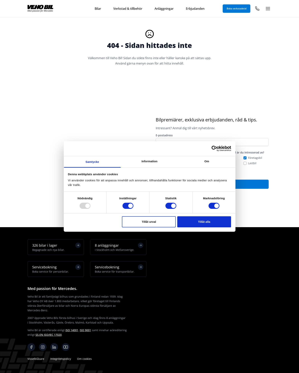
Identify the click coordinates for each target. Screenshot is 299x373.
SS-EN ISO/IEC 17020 (48, 335)
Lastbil (252, 163)
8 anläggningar (119, 247)
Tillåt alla (204, 221)
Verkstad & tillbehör (127, 8)
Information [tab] (150, 161)
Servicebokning (56, 269)
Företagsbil (255, 158)
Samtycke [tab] (92, 161)
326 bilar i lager (56, 247)
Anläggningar (164, 8)
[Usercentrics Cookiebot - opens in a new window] (214, 148)
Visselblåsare (35, 359)
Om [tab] (206, 161)
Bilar (98, 8)
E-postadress (164, 135)
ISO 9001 (85, 330)
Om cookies (84, 359)
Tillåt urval (149, 221)
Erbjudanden (195, 8)
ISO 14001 (71, 330)
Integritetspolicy (60, 359)
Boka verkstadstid (236, 8)
